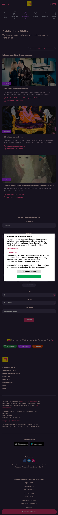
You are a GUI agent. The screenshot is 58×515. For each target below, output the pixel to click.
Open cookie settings (29, 271)
